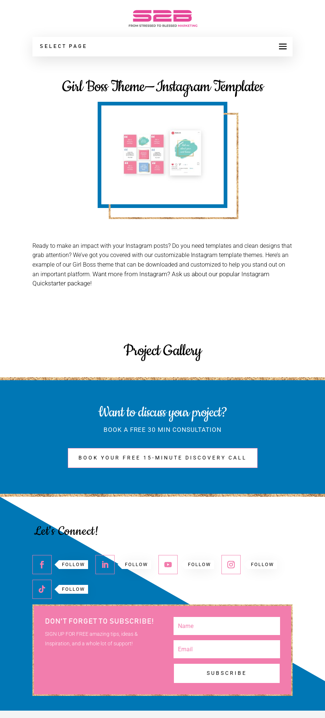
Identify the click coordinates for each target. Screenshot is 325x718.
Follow (73, 564)
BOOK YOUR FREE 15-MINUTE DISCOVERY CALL (162, 458)
